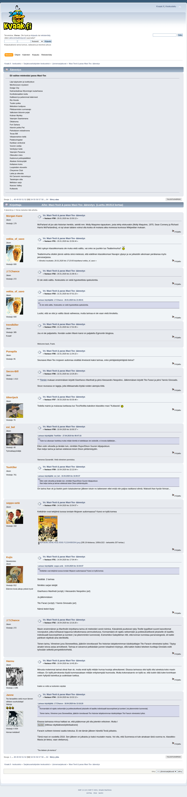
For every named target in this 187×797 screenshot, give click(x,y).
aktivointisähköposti (17, 38)
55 (34, 199)
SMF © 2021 (93, 790)
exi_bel (10, 427)
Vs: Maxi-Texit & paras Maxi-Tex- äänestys (64, 215)
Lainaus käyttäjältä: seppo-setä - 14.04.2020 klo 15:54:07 (60, 566)
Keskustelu (171, 6)
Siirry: (154, 771)
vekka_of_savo (15, 238)
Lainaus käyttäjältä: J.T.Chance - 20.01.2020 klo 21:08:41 (60, 300)
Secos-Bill (12, 371)
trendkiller (12, 324)
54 (32, 199)
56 (37, 199)
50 (20, 199)
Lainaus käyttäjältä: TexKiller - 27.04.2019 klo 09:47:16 (59, 436)
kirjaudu (34, 35)
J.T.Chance (12, 271)
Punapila (11, 351)
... (13, 199)
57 (40, 199)
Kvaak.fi (160, 6)
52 (25, 199)
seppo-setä (13, 502)
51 (23, 199)
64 (47, 199)
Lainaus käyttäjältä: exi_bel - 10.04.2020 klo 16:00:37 (59, 476)
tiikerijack (12, 397)
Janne (9, 694)
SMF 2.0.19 (82, 790)
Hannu (10, 661)
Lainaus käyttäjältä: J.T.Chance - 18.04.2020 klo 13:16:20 (60, 703)
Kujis (9, 557)
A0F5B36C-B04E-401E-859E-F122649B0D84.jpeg (59, 542)
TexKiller (11, 467)
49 (17, 199)
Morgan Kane (14, 215)
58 (42, 199)
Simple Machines (105, 790)
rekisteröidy (45, 35)
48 (15, 199)
